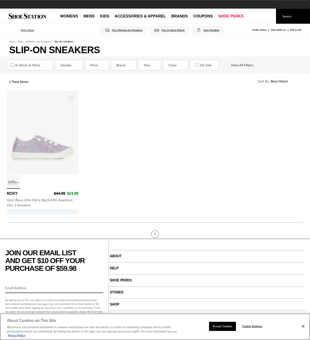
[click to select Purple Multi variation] (13, 182)
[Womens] (69, 16)
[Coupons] (203, 16)
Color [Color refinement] (176, 65)
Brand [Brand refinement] (124, 65)
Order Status (259, 29)
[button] (21, 30)
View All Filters (238, 65)
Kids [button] (104, 16)
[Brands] (179, 16)
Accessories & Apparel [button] (140, 16)
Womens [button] (69, 16)
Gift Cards (295, 29)
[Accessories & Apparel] (140, 16)
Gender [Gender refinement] (69, 65)
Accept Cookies (222, 326)
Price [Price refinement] (97, 65)
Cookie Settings (252, 326)
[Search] (293, 16)
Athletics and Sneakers (38, 41)
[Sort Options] (278, 81)
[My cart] (268, 16)
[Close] (303, 326)
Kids (20, 41)
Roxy (12, 41)
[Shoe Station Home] (27, 16)
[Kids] (104, 16)
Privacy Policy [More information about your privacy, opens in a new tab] (16, 335)
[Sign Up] (98, 288)
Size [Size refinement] (151, 65)
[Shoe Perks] (231, 16)
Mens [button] (89, 16)
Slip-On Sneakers (64, 41)
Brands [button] (179, 16)
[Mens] (88, 16)
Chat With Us (278, 29)
